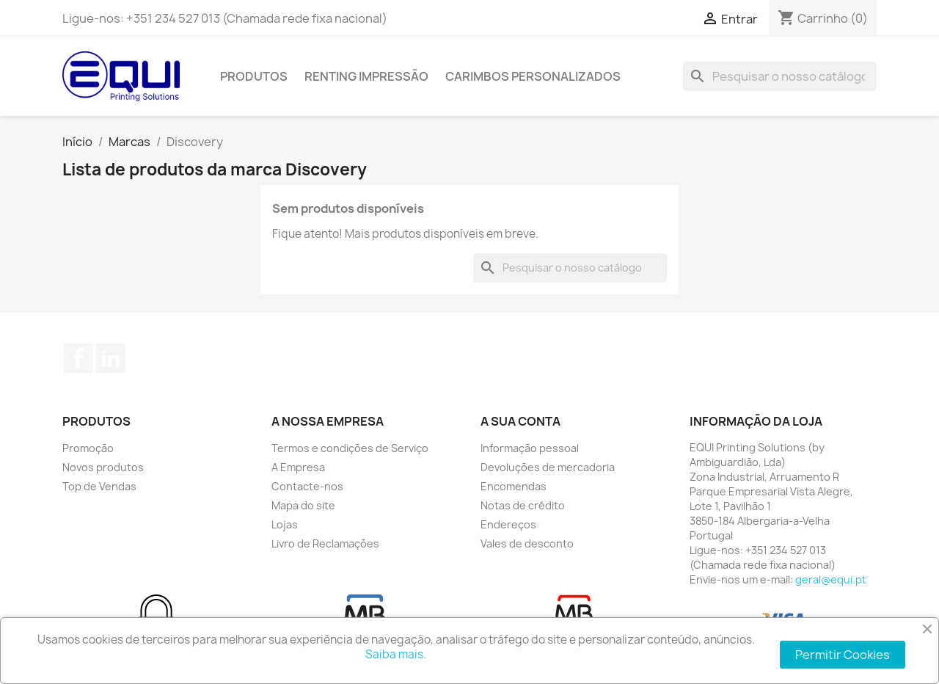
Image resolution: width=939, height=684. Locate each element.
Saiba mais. (395, 654)
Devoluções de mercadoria (548, 467)
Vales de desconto (527, 543)
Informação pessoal (530, 448)
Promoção (88, 448)
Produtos (254, 76)
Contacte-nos (307, 486)
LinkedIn (110, 358)
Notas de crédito (523, 505)
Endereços (508, 524)
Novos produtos (103, 467)
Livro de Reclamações (325, 543)
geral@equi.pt (830, 579)
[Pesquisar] (780, 76)
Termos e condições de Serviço (349, 448)
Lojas (284, 524)
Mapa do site (303, 505)
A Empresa (298, 467)
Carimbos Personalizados (533, 76)
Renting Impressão (366, 76)
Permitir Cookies (842, 655)
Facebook (78, 358)
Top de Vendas (99, 486)
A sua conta (520, 421)
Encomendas (514, 486)
